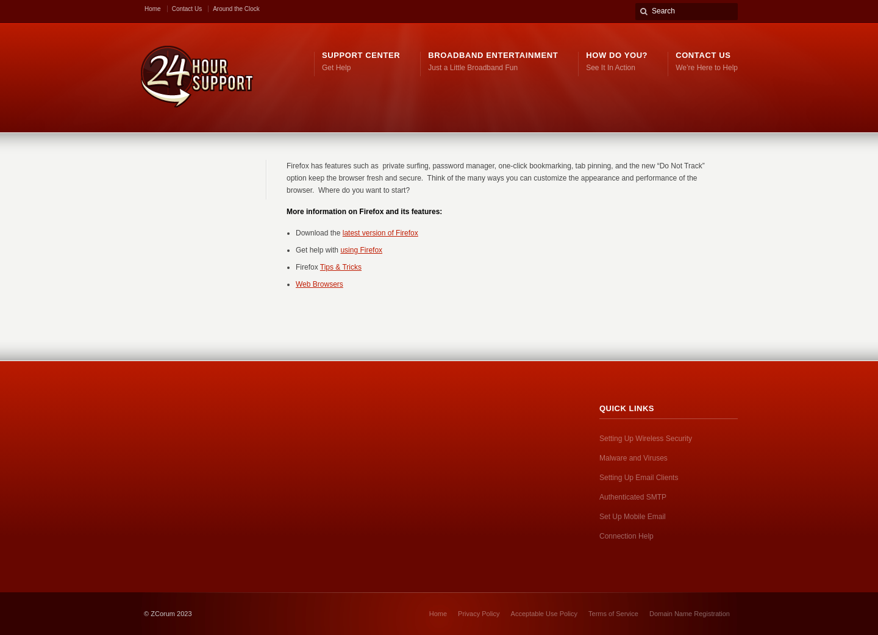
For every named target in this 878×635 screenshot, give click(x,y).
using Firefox (361, 250)
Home (153, 8)
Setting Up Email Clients (638, 477)
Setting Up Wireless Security (645, 438)
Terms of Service (613, 613)
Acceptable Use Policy (544, 613)
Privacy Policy (478, 613)
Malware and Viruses (633, 458)
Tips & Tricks (341, 267)
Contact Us (187, 8)
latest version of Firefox (380, 233)
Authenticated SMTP (632, 497)
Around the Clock (236, 8)
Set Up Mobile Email (632, 516)
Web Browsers (319, 284)
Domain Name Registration (689, 613)
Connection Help (626, 536)
